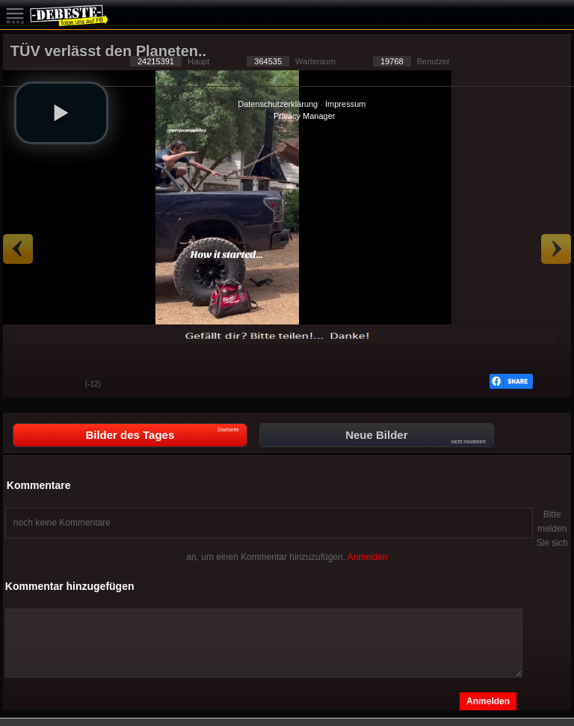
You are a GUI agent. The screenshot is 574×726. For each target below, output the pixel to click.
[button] (61, 112)
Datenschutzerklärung (278, 103)
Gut (25, 385)
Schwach (62, 385)
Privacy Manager (305, 115)
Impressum (345, 103)
